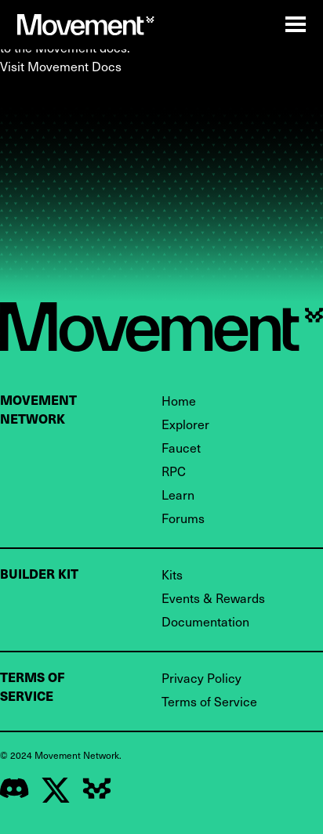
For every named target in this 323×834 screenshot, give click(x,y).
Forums (183, 517)
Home (179, 400)
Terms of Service (209, 700)
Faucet (181, 447)
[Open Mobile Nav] (295, 24)
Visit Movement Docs (61, 65)
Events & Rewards (213, 597)
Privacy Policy (201, 677)
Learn (178, 494)
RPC (174, 470)
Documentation (205, 621)
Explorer (185, 423)
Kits (172, 574)
